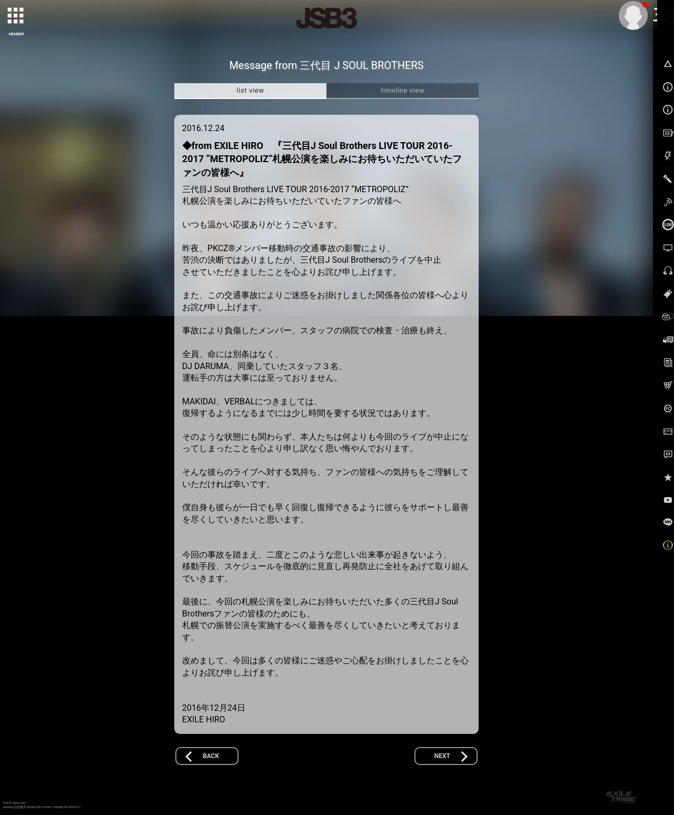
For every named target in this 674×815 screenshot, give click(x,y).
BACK (211, 756)
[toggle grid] (16, 16)
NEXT (442, 756)
